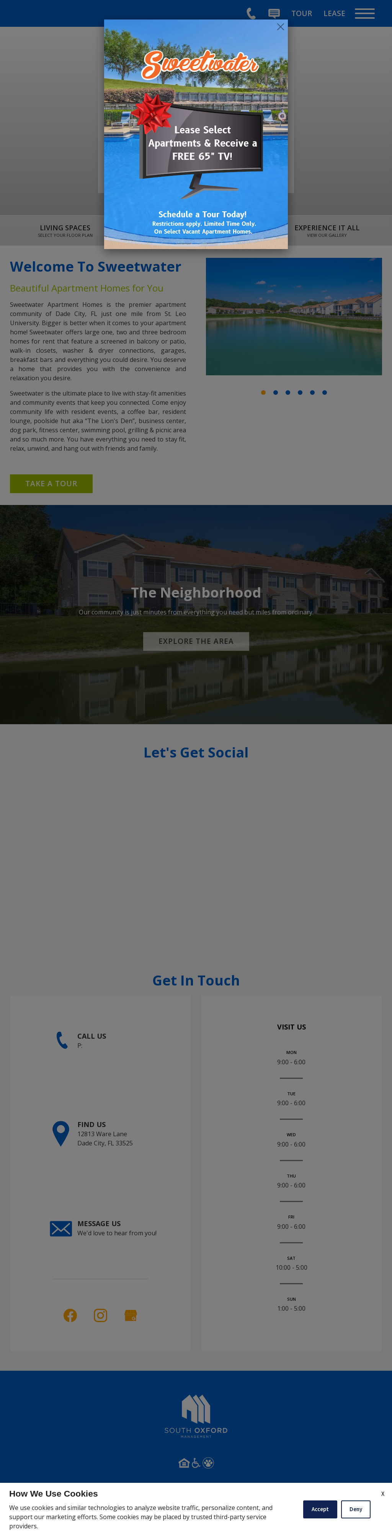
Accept (320, 1509)
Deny (356, 1509)
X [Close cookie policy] (382, 1493)
